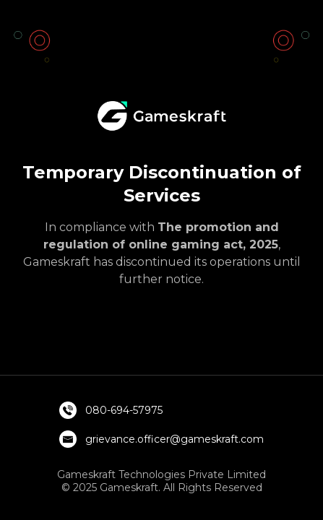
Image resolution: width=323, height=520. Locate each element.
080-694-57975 (124, 410)
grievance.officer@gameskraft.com (174, 439)
